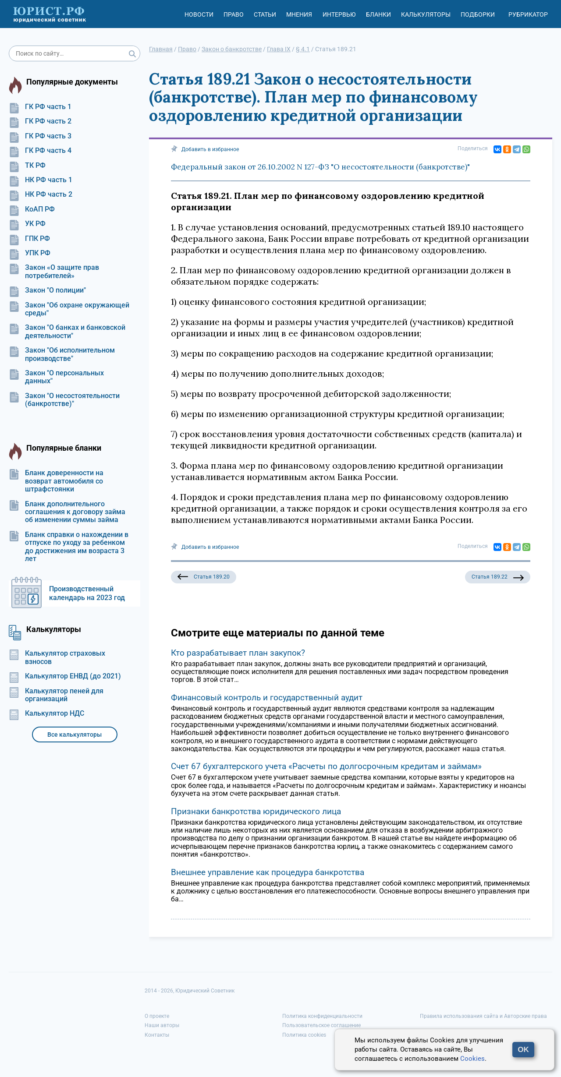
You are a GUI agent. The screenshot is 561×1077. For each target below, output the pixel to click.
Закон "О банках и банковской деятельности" (67, 331)
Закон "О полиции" (47, 290)
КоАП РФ (32, 209)
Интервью (339, 14)
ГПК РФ (29, 239)
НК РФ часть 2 (40, 194)
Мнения (299, 14)
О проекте (157, 1016)
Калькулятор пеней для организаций (56, 695)
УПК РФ (29, 253)
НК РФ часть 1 (40, 180)
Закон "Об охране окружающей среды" (69, 309)
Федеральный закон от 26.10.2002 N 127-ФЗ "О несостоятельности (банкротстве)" (320, 167)
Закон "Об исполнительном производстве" (62, 354)
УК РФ (27, 224)
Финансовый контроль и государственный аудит (266, 697)
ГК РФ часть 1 (40, 107)
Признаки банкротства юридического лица (256, 811)
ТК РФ (27, 165)
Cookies (472, 1059)
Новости (199, 14)
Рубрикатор (528, 14)
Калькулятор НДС (46, 713)
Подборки (478, 14)
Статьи (265, 14)
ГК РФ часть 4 (40, 151)
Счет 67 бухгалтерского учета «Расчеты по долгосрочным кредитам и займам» (326, 766)
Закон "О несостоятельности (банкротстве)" (64, 400)
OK (523, 1049)
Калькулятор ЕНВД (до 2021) (65, 676)
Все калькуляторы (74, 734)
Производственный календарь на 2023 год (87, 593)
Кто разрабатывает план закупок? (238, 653)
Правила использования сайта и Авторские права (483, 1016)
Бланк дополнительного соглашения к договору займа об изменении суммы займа (67, 512)
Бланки (378, 14)
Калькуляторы (426, 14)
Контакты (157, 1035)
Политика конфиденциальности (322, 1016)
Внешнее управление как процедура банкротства (267, 872)
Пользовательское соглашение (321, 1025)
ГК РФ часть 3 (40, 136)
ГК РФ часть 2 (40, 121)
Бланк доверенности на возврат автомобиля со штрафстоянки (56, 481)
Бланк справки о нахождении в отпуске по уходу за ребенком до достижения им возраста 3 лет (68, 547)
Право (234, 14)
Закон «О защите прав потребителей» (54, 271)
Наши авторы (162, 1025)
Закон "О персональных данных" (56, 377)
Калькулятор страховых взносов (57, 657)
